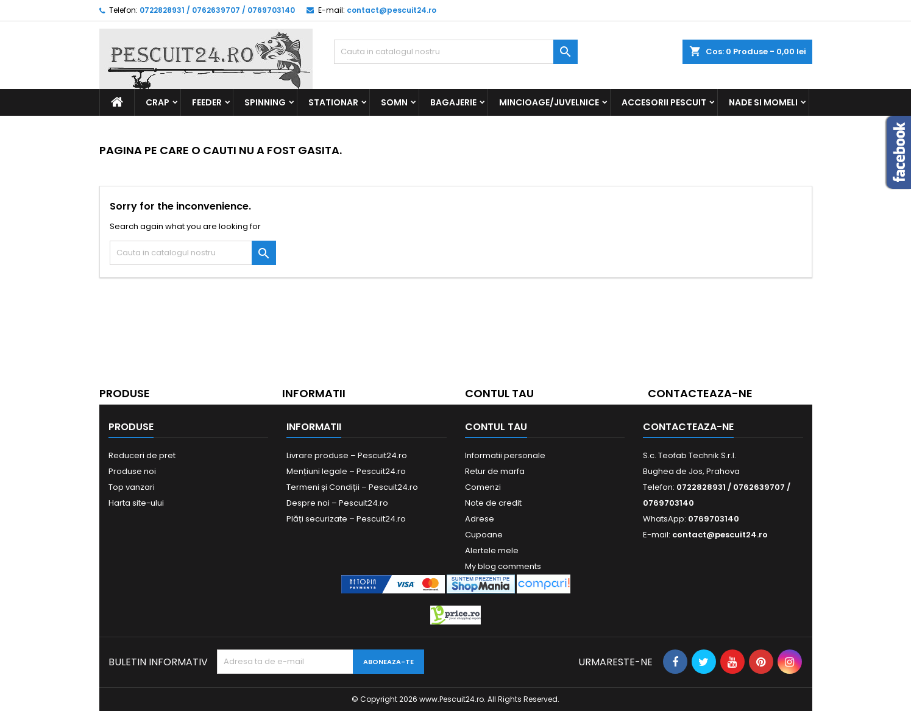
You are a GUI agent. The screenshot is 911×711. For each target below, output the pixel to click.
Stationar (333, 102)
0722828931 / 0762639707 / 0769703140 (217, 10)
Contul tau (499, 393)
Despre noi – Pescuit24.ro (337, 503)
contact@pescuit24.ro (391, 10)
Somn (394, 102)
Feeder (207, 102)
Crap (157, 102)
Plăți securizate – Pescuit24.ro (346, 519)
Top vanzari (131, 487)
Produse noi (132, 471)
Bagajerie (453, 102)
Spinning (265, 102)
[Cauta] (456, 52)
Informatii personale (505, 455)
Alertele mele (492, 550)
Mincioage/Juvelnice (549, 102)
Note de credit (493, 503)
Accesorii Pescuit (664, 102)
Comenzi (483, 487)
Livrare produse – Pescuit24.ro (346, 455)
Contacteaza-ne (700, 393)
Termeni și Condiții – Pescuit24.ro (352, 487)
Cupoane (484, 534)
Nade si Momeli (763, 102)
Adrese (479, 519)
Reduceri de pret (141, 455)
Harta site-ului (136, 503)
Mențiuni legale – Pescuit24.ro (346, 471)
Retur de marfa (495, 471)
